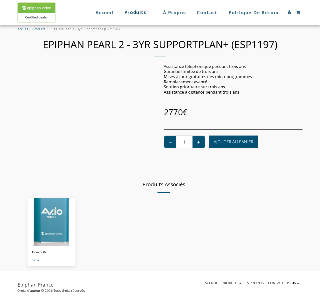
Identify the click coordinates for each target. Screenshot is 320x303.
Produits (38, 29)
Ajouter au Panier (233, 142)
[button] (298, 12)
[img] (52, 222)
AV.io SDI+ (39, 252)
